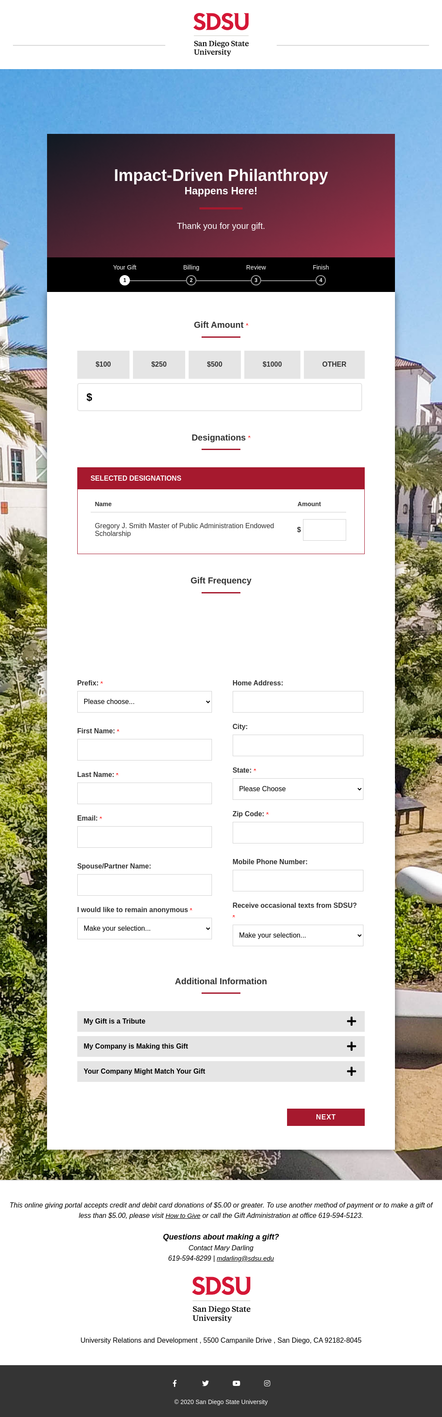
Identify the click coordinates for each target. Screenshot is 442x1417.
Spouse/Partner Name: (114, 866)
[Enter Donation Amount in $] (219, 397)
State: (244, 770)
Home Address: (258, 683)
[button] (221, 1021)
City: (240, 726)
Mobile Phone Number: (270, 861)
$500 (215, 364)
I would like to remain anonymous (134, 909)
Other (334, 364)
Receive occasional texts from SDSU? (296, 910)
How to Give (183, 1213)
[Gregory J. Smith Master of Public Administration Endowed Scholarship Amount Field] (324, 530)
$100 (103, 364)
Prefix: (90, 683)
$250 (159, 364)
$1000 (272, 364)
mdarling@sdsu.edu (245, 1255)
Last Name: (98, 774)
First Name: (98, 731)
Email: (89, 818)
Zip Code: (250, 814)
